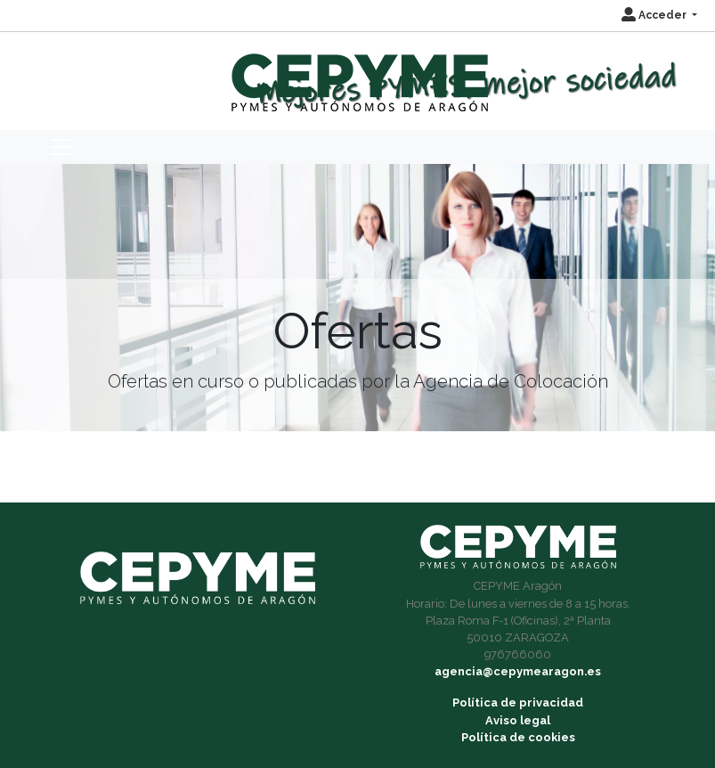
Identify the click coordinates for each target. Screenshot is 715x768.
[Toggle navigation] (61, 147)
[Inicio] (357, 74)
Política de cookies (518, 737)
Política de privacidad (517, 702)
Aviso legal (517, 720)
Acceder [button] (655, 15)
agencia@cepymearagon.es (518, 671)
